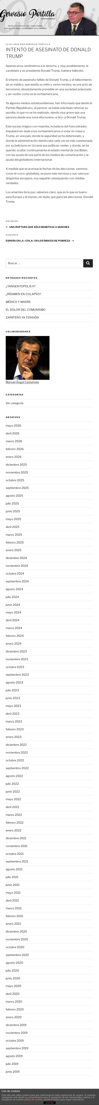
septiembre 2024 (17, 581)
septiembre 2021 (17, 861)
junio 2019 (13, 1071)
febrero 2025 (15, 542)
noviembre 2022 (17, 752)
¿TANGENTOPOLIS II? (20, 286)
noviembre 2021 (16, 846)
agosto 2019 (14, 1056)
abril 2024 (12, 620)
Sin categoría (14, 403)
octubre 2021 (15, 853)
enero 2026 (13, 456)
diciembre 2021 (16, 838)
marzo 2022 (14, 814)
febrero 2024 (15, 635)
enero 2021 (13, 923)
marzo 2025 (14, 534)
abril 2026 (12, 433)
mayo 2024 (13, 612)
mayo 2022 (13, 799)
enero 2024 (13, 643)
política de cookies (33, 1099)
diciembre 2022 (16, 744)
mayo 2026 (13, 425)
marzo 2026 (14, 441)
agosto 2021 (14, 869)
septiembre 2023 (17, 674)
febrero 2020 (15, 1009)
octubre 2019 (15, 1040)
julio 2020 (12, 970)
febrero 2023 (15, 729)
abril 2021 (12, 900)
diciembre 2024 (16, 558)
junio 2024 (13, 604)
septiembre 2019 (17, 1048)
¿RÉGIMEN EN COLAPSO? (23, 294)
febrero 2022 (15, 822)
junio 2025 (13, 511)
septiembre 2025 (17, 488)
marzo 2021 (13, 908)
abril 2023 (12, 713)
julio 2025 (12, 503)
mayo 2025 (13, 519)
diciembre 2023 (16, 651)
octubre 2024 (15, 573)
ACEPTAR (49, 1103)
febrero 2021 (14, 916)
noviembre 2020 (17, 939)
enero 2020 (13, 1017)
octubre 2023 (15, 667)
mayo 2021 (13, 892)
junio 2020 (13, 978)
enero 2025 (13, 550)
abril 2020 (12, 993)
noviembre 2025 (17, 472)
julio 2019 (12, 1064)
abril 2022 (12, 807)
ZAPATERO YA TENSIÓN (22, 317)
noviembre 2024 (17, 565)
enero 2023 (13, 737)
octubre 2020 (15, 947)
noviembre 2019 (17, 1032)
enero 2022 (13, 830)
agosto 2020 (14, 962)
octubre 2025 (15, 480)
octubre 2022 (15, 760)
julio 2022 (12, 783)
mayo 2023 (13, 706)
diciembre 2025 (16, 464)
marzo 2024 (14, 628)
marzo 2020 (14, 1001)
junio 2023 (13, 698)
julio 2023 (12, 690)
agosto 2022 (14, 776)
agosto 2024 (14, 589)
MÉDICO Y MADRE (18, 302)
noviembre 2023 (17, 659)
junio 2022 (13, 791)
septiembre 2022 (17, 768)
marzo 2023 (14, 721)
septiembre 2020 (17, 955)
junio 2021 (12, 885)
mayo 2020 (13, 986)
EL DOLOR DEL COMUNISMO (26, 309)
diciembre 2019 (16, 1025)
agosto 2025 (14, 495)
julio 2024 (12, 597)
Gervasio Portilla (38, 44)
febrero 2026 (15, 449)
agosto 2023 (14, 682)
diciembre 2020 (16, 931)
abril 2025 (12, 527)
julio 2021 (12, 877)
